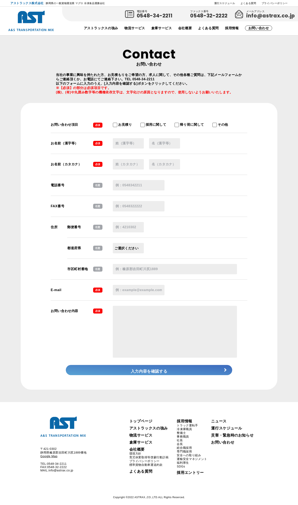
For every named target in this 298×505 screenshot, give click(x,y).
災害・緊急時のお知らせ (232, 439)
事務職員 (183, 440)
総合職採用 (184, 452)
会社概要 (185, 28)
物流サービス (134, 28)
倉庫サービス (161, 28)
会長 (180, 448)
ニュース (219, 425)
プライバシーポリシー (275, 3)
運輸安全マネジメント (192, 463)
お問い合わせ (258, 28)
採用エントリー (190, 477)
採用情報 (232, 28)
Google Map (49, 460)
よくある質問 (248, 3)
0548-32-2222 (209, 15)
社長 (180, 444)
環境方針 (135, 457)
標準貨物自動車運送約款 (146, 469)
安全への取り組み (189, 459)
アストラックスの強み (101, 28)
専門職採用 (184, 455)
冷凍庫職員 (184, 433)
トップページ (141, 425)
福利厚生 (183, 466)
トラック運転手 (187, 429)
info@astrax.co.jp (270, 15)
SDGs (181, 470)
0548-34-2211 (155, 15)
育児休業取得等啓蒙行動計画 (149, 461)
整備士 (181, 437)
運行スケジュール (224, 3)
